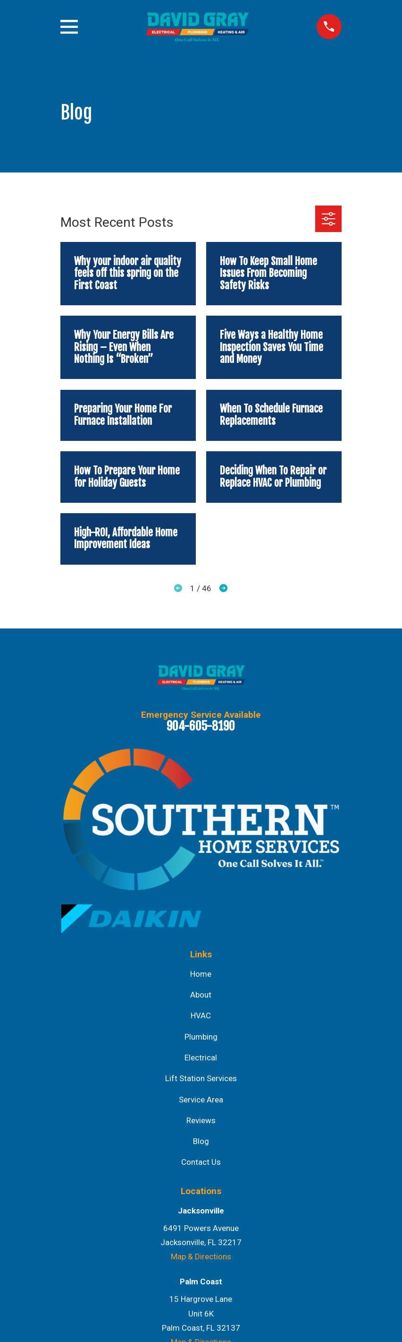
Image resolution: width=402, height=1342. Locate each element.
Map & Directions (201, 1256)
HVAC (201, 1015)
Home (200, 974)
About (200, 994)
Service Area (201, 1099)
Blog (201, 1141)
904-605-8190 (201, 725)
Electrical (200, 1057)
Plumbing (201, 1036)
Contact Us (201, 1162)
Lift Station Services (201, 1078)
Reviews (201, 1120)
